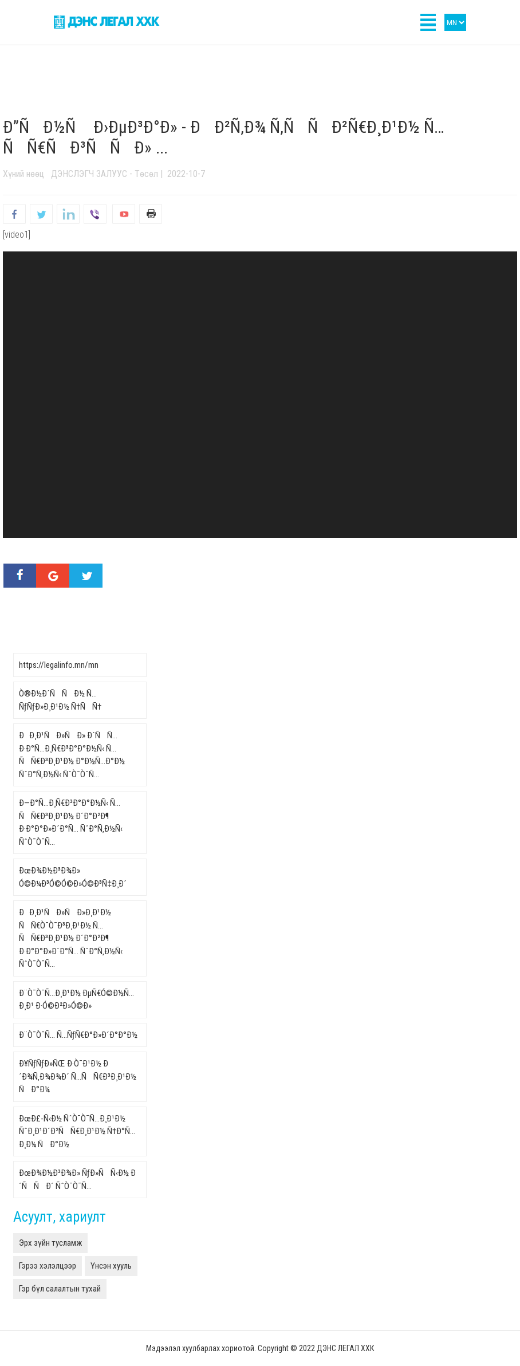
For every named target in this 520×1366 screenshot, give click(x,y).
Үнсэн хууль (111, 1266)
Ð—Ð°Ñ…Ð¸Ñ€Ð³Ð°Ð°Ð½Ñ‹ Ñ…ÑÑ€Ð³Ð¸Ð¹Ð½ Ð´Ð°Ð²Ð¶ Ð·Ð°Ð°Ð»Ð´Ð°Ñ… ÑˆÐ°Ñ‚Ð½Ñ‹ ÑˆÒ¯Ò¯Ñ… (71, 822)
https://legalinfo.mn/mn (59, 665)
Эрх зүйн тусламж (50, 1243)
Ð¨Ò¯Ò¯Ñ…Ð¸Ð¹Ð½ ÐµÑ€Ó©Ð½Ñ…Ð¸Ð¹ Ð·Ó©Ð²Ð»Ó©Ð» (76, 999)
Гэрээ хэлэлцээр (47, 1266)
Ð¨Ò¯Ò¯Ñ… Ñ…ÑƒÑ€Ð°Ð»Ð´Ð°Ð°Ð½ (78, 1035)
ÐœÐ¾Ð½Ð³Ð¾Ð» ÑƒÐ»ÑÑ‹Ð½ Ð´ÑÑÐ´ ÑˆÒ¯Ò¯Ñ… (77, 1179)
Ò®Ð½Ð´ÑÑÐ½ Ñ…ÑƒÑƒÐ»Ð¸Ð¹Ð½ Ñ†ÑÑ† (60, 700)
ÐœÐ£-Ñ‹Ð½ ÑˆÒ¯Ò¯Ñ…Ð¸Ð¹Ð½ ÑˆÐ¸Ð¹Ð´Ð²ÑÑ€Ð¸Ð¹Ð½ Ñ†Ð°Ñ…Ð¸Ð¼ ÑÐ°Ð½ (77, 1131)
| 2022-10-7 (181, 173)
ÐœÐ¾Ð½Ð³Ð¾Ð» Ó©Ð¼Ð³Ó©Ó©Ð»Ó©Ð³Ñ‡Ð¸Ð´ (73, 877)
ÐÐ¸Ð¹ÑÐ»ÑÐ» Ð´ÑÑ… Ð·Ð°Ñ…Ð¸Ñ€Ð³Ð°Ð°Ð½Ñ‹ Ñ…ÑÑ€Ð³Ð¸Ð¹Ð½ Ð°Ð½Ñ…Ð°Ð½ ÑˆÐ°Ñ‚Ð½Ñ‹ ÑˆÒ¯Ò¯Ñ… (72, 755)
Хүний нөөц (23, 173)
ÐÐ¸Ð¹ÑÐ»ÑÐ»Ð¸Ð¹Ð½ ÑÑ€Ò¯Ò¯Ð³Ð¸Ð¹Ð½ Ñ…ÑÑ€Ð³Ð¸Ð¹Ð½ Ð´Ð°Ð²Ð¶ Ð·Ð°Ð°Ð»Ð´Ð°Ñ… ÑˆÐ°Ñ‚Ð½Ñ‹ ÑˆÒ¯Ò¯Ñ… (71, 938)
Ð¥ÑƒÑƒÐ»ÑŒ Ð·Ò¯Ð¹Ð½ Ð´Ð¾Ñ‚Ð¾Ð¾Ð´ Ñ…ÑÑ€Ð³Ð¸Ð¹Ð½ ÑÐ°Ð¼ (77, 1076)
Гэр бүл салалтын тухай (60, 1289)
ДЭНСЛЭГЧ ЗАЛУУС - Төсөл (104, 173)
